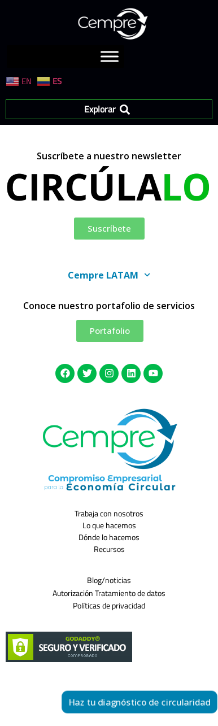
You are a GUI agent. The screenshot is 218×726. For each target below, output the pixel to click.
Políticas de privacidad (109, 605)
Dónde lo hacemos (109, 537)
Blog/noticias (109, 580)
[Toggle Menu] (110, 56)
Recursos (109, 549)
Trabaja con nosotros (109, 513)
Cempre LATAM (109, 275)
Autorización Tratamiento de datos (109, 593)
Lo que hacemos (109, 525)
